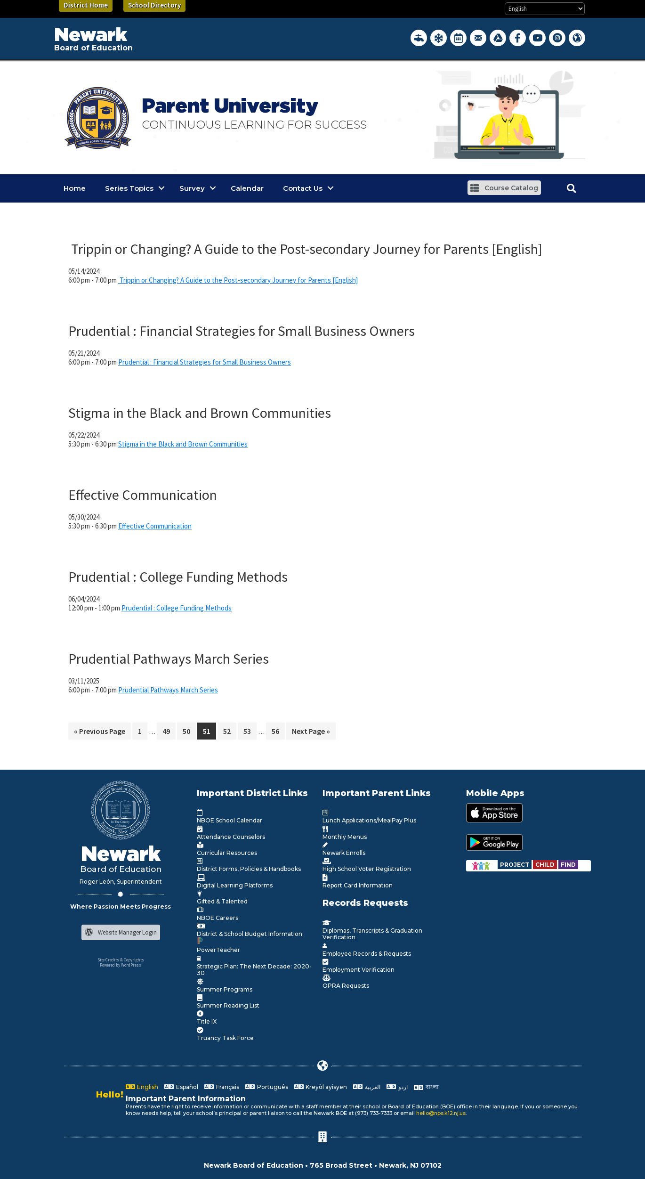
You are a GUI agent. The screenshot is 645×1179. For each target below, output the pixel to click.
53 (250, 733)
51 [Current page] (209, 733)
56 (278, 733)
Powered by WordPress (120, 965)
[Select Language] (545, 8)
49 (169, 733)
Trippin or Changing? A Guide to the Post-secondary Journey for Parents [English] (305, 249)
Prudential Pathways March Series (168, 658)
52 (229, 733)
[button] (504, 187)
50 (189, 733)
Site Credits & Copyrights (120, 959)
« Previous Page (99, 733)
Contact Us (302, 188)
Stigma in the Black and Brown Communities (199, 413)
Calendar (247, 188)
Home (75, 188)
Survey (192, 188)
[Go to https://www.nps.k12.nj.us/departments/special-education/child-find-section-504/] (515, 864)
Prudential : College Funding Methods (178, 576)
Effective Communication (142, 495)
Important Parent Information (186, 1098)
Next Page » (310, 733)
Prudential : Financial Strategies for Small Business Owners (241, 331)
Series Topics (129, 188)
